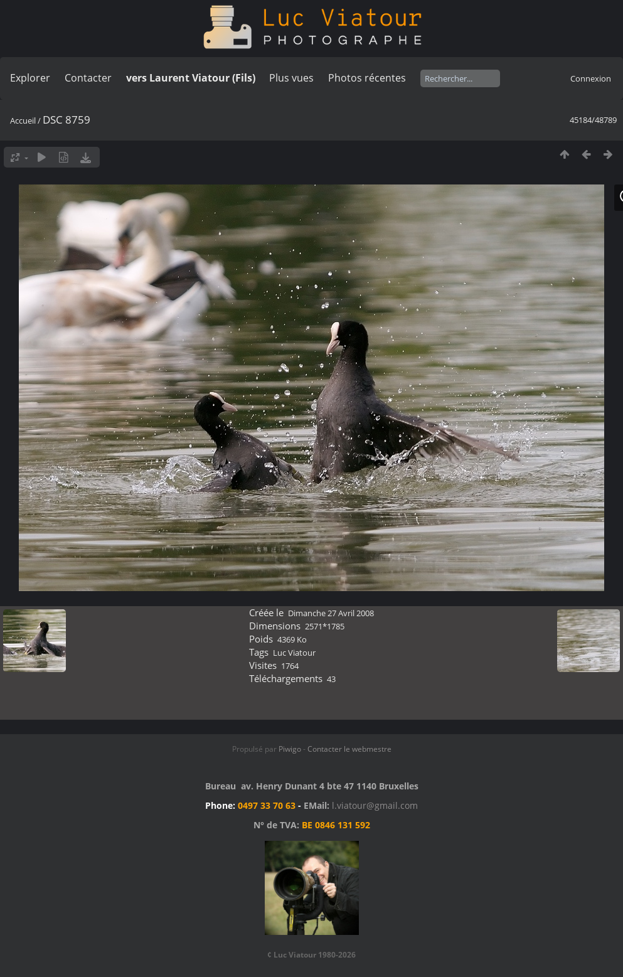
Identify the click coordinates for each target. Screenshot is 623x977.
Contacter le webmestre (349, 749)
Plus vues (291, 78)
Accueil (23, 120)
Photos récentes (367, 78)
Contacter (88, 78)
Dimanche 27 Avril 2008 (331, 613)
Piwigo (290, 749)
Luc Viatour (294, 652)
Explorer (30, 78)
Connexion (590, 78)
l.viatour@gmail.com (375, 805)
